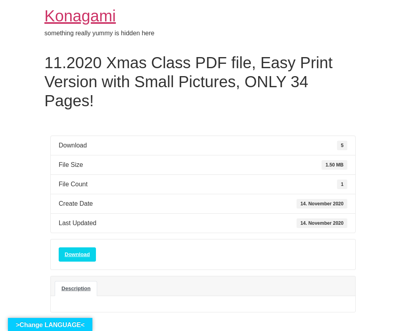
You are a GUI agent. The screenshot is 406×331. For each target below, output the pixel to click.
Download (77, 254)
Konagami (80, 16)
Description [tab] (75, 288)
